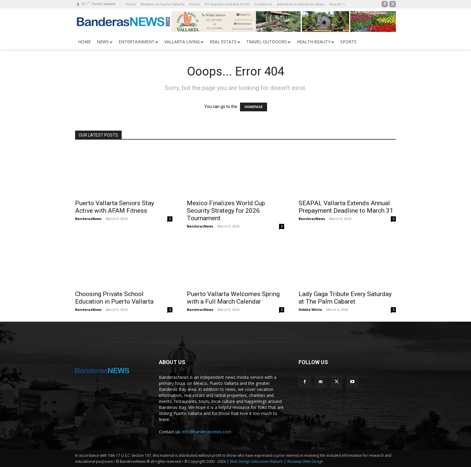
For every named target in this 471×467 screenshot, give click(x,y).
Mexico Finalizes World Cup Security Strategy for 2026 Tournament (226, 210)
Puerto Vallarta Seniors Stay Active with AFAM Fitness (114, 206)
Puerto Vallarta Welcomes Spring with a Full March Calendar (233, 297)
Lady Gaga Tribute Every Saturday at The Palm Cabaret (345, 297)
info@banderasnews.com (206, 432)
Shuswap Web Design (305, 461)
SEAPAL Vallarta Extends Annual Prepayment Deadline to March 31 (346, 206)
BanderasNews (88, 218)
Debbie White (310, 309)
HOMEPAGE (254, 107)
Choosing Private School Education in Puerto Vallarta (114, 297)
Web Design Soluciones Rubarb (256, 461)
